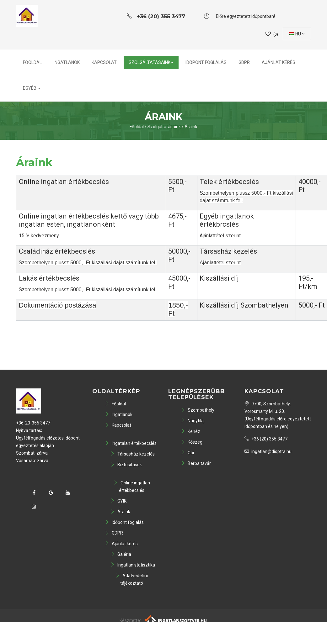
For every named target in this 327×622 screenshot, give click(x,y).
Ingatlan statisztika (132, 564)
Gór (188, 452)
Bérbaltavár (196, 463)
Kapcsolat (104, 62)
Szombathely (197, 410)
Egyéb (31, 88)
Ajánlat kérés (278, 62)
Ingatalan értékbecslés (131, 443)
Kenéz (190, 431)
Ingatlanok (67, 62)
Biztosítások (126, 464)
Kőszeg (191, 442)
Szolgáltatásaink (151, 62)
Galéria (120, 554)
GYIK (118, 500)
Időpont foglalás (206, 62)
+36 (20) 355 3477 (265, 438)
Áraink (191, 126)
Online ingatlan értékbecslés (132, 486)
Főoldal (32, 62)
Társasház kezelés (132, 453)
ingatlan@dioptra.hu (268, 451)
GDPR (244, 62)
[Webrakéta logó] (176, 619)
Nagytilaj (193, 420)
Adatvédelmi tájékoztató (131, 579)
